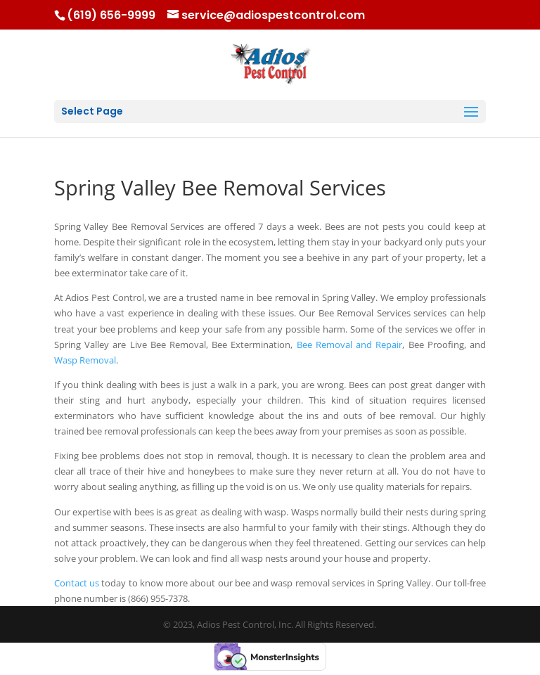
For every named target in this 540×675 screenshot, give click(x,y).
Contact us (76, 583)
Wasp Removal (85, 360)
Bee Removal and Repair (350, 344)
